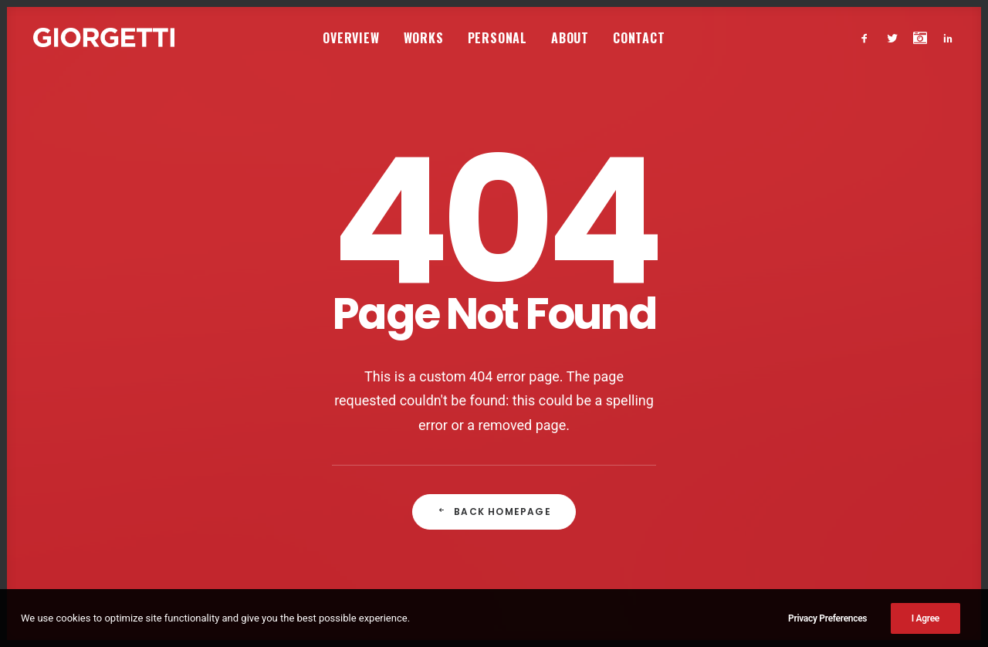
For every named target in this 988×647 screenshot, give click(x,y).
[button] (868, 37)
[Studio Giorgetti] (103, 37)
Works (424, 38)
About (570, 38)
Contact (639, 38)
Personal (497, 38)
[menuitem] (351, 37)
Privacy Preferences (827, 636)
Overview (351, 38)
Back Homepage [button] (494, 472)
